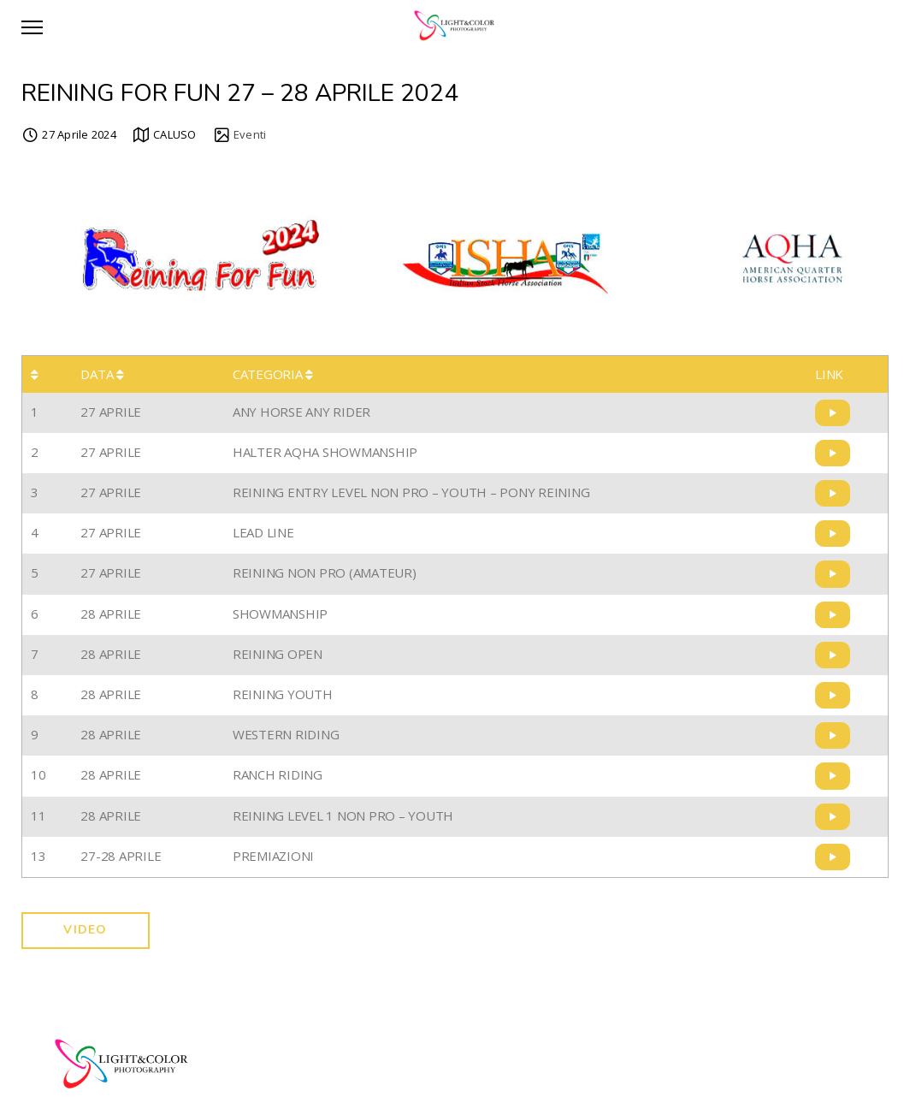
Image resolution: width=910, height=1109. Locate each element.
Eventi (250, 134)
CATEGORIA (273, 374)
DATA (102, 374)
